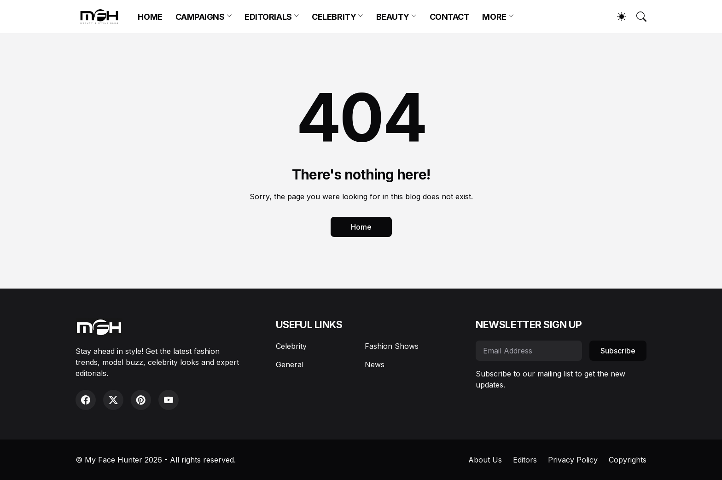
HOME (150, 17)
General (289, 364)
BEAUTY (392, 17)
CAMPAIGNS (200, 17)
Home (361, 226)
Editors (525, 459)
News (374, 364)
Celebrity (291, 346)
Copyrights (627, 459)
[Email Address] (529, 351)
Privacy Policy (573, 459)
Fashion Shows (392, 346)
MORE (494, 17)
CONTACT (450, 17)
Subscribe (617, 350)
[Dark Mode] (617, 16)
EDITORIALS (268, 17)
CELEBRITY (334, 17)
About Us (485, 459)
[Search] (637, 16)
